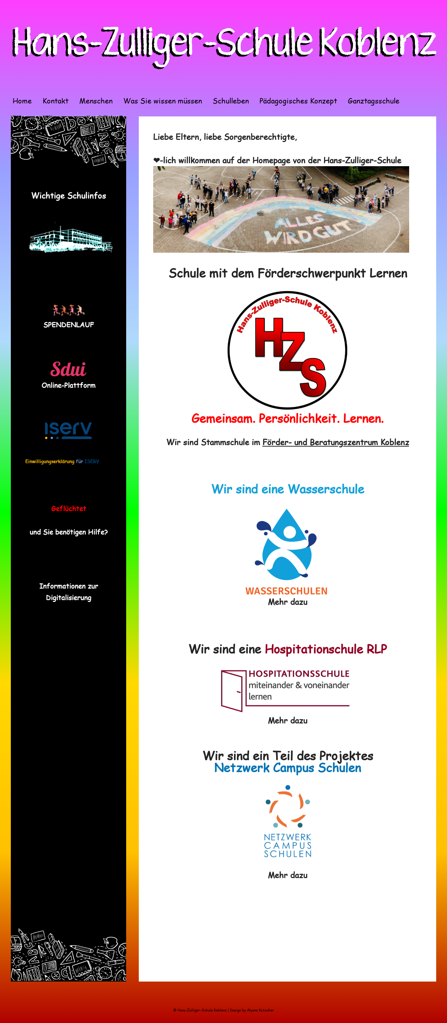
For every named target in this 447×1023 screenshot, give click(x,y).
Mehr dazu (287, 601)
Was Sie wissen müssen (162, 101)
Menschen (95, 101)
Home (22, 101)
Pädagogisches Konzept (298, 101)
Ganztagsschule (373, 101)
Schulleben (231, 101)
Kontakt (55, 101)
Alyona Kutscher (260, 1010)
